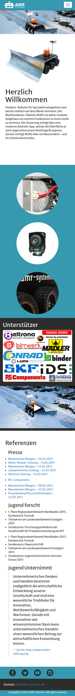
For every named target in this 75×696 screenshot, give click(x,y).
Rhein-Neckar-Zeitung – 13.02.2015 (31, 462)
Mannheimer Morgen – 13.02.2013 (30, 466)
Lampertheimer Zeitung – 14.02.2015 (32, 470)
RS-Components (19, 480)
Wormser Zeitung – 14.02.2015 (28, 474)
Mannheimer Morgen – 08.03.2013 (30, 485)
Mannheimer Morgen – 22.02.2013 (30, 489)
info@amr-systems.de (30, 684)
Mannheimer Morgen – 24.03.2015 (30, 459)
